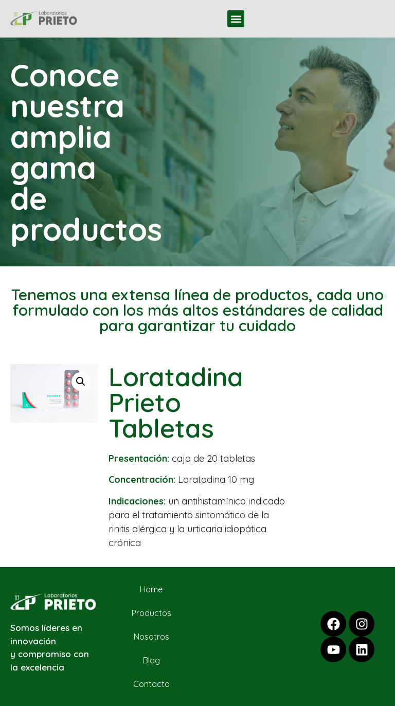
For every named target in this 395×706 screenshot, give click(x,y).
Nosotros (151, 636)
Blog (151, 660)
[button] (235, 18)
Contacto (151, 684)
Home (151, 589)
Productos (151, 613)
